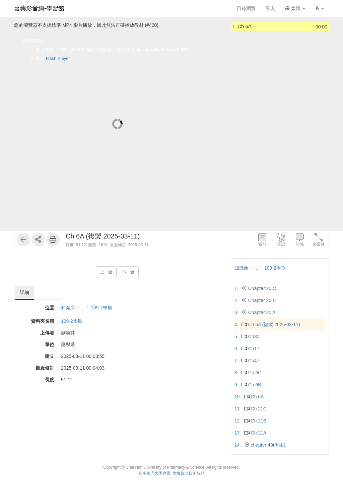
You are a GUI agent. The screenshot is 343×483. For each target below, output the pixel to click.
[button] (319, 8)
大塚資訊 (181, 473)
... (83, 307)
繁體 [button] (295, 8)
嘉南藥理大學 (150, 473)
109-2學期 (101, 307)
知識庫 (68, 307)
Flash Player (58, 58)
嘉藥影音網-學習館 (39, 8)
